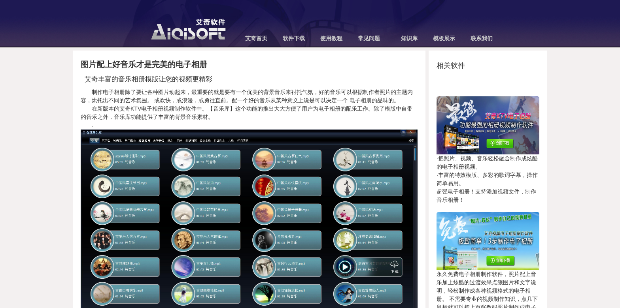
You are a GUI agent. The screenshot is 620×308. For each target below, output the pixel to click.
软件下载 (294, 38)
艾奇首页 (256, 38)
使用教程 (331, 38)
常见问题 (369, 38)
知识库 (409, 38)
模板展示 (444, 38)
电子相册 (360, 100)
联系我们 (482, 38)
